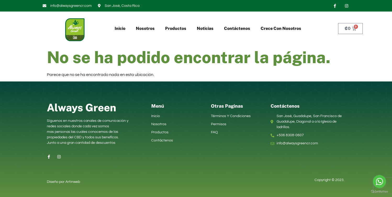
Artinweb (72, 182)
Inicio (120, 28)
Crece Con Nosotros (281, 28)
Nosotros (145, 28)
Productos (175, 28)
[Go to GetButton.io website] (379, 191)
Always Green (81, 107)
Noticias (205, 28)
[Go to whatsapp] (379, 181)
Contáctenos (237, 28)
